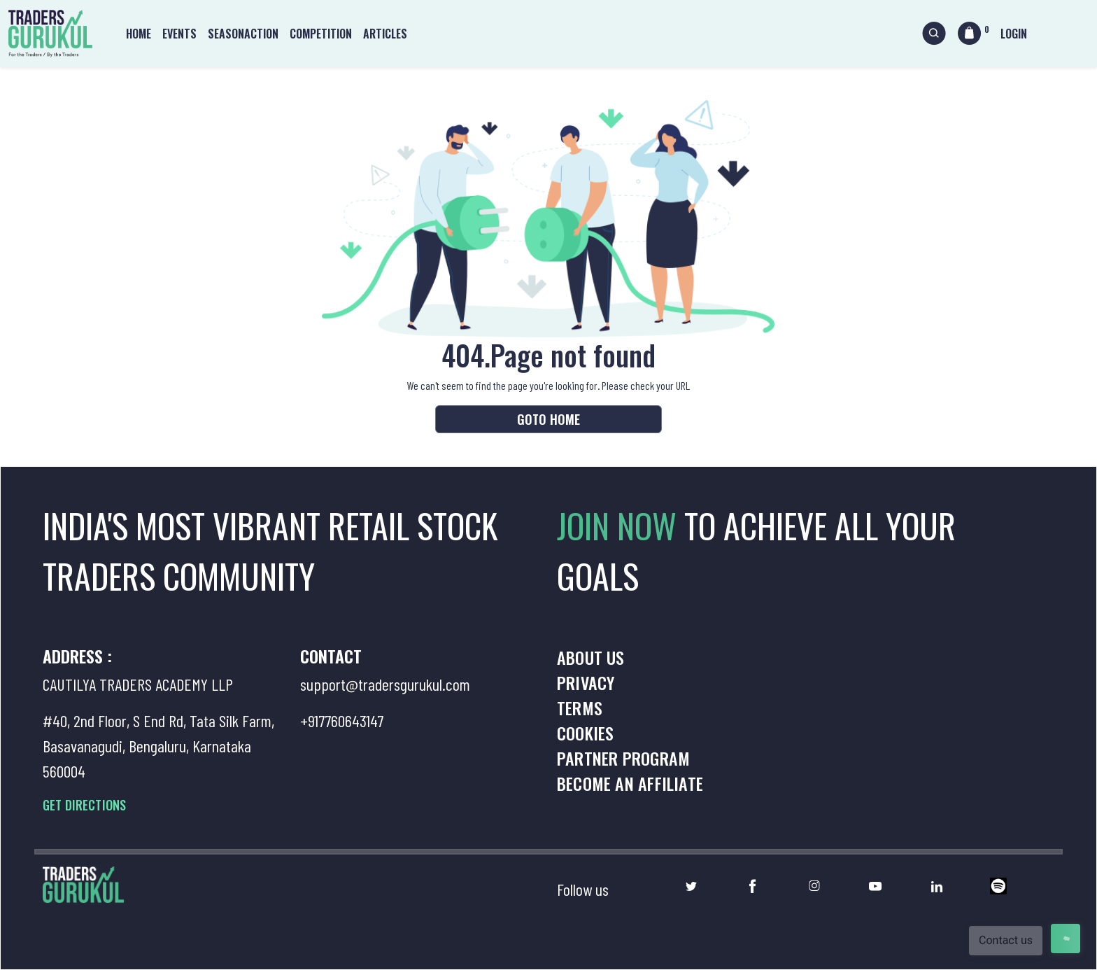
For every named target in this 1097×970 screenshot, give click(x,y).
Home (138, 33)
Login (1013, 33)
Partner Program (623, 758)
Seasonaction (243, 33)
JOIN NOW (620, 525)
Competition (321, 33)
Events (179, 33)
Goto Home (548, 419)
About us (591, 657)
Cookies (585, 732)
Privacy (585, 682)
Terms (579, 707)
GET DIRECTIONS (84, 805)
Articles (385, 33)
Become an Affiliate (630, 783)
